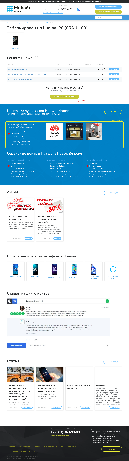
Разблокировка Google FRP (17, 69)
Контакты (72, 446)
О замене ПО (102, 385)
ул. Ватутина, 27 (96, 163)
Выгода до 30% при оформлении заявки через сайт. (47, 219)
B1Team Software (29, 458)
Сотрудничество (50, 446)
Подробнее (28, 238)
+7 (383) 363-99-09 (57, 9)
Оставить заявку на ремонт (64, 97)
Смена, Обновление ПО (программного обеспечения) (27, 74)
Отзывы (37, 446)
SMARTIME (19, 458)
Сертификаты (24, 446)
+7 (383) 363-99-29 (18, 136)
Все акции (112, 193)
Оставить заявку (108, 12)
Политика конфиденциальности (22, 451)
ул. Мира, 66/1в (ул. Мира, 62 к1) (63, 163)
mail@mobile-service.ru (27, 139)
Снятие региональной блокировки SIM (22, 79)
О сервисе (11, 446)
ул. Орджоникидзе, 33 (20, 131)
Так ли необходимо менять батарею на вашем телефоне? (47, 388)
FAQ (62, 446)
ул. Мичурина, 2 (17, 163)
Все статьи (112, 362)
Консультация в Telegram (20, 142)
